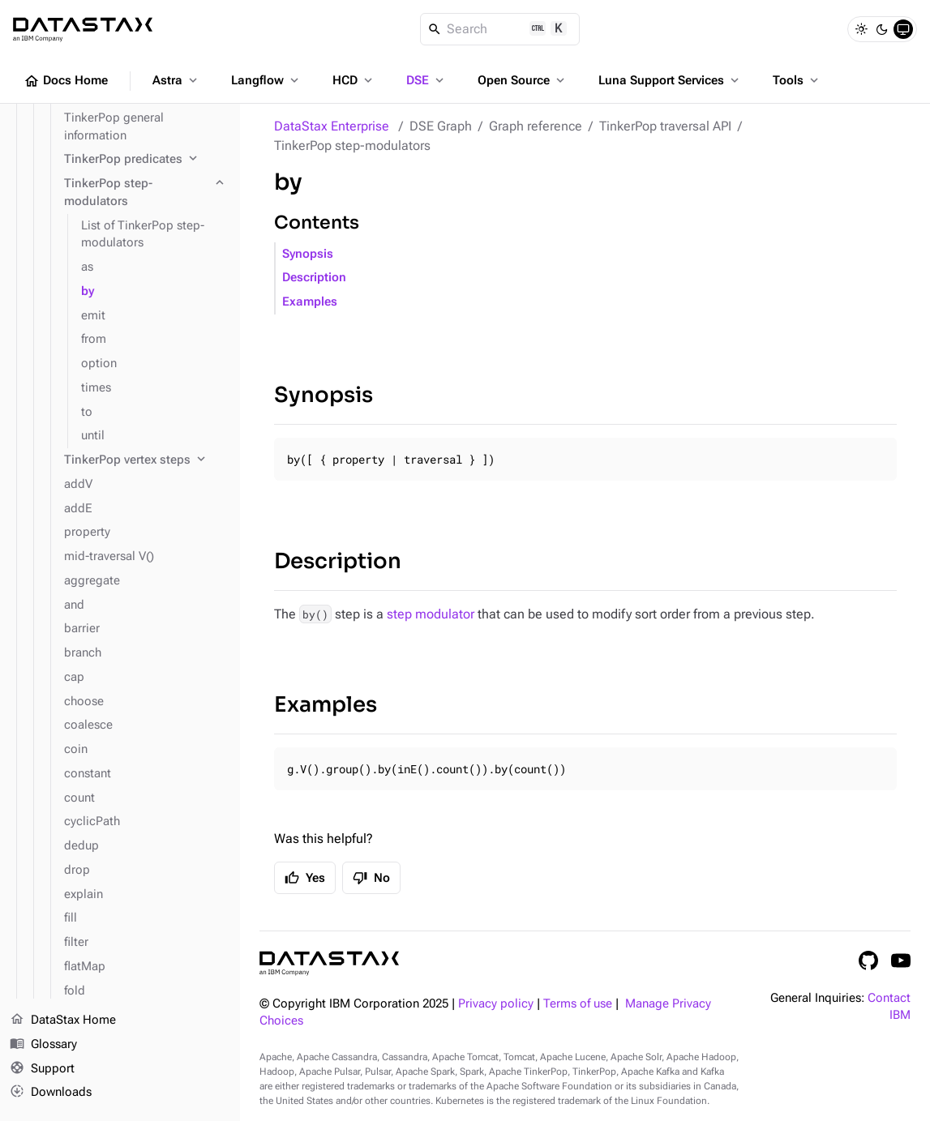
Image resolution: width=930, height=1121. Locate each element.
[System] (903, 29)
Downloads (51, 1093)
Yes (305, 878)
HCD (353, 80)
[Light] (861, 29)
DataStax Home (63, 1020)
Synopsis (307, 254)
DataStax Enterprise (331, 126)
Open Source (523, 80)
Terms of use (577, 1004)
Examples (309, 302)
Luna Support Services (670, 80)
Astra (176, 80)
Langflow (266, 80)
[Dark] (882, 29)
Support (42, 1069)
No (371, 878)
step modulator (430, 614)
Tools (797, 80)
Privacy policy (496, 1004)
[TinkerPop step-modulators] (146, 193)
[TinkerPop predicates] (146, 160)
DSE (426, 80)
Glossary (43, 1045)
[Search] (500, 29)
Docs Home (66, 81)
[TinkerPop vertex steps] (146, 460)
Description (314, 278)
